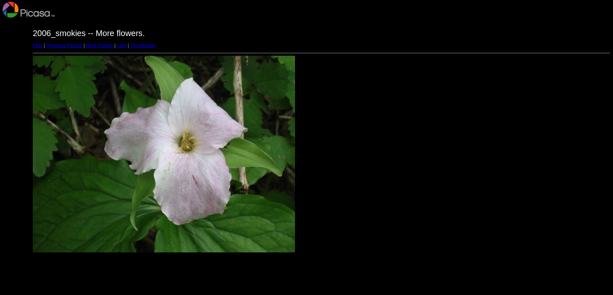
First (37, 45)
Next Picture (99, 45)
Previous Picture (64, 45)
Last (121, 45)
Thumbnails (143, 45)
